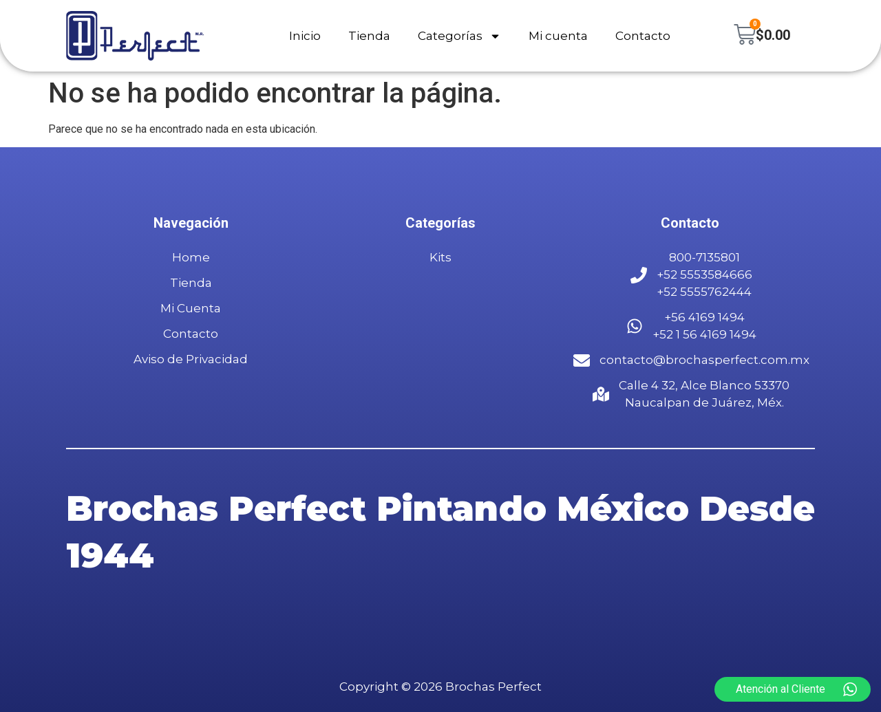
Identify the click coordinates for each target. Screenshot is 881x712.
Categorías (459, 36)
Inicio (305, 36)
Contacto (642, 36)
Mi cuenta (558, 36)
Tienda (369, 36)
